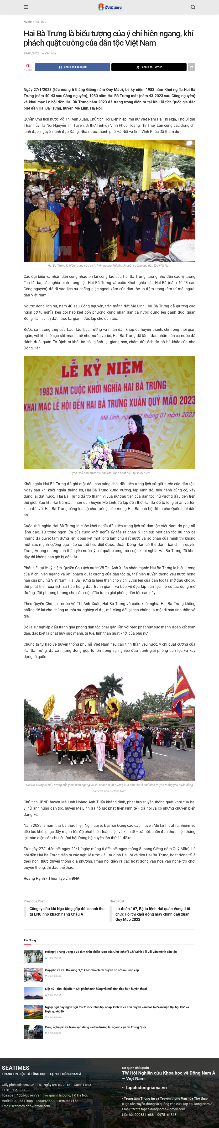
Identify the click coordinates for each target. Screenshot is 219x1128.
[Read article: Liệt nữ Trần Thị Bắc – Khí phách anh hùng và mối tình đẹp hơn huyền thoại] (33, 993)
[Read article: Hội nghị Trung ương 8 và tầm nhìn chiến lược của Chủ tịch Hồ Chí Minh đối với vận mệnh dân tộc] (33, 957)
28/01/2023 (31, 53)
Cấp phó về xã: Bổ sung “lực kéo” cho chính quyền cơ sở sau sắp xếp (92, 970)
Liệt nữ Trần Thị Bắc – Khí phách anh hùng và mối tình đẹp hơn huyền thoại (96, 989)
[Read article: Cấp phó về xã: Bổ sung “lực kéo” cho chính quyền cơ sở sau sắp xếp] (33, 975)
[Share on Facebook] (72, 67)
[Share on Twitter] (149, 67)
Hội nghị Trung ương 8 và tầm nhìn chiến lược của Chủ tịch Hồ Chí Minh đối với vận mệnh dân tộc (111, 952)
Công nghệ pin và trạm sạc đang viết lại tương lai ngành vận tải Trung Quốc (96, 1027)
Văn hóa (40, 21)
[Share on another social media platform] (191, 67)
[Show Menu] (26, 7)
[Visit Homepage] (109, 7)
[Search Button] (193, 7)
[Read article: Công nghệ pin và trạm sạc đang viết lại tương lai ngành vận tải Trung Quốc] (33, 1032)
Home (27, 21)
